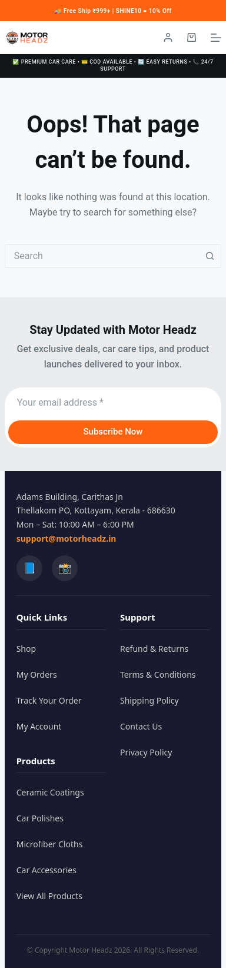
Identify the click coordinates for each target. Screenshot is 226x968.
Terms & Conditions (158, 674)
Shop (26, 648)
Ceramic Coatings (50, 792)
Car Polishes (40, 818)
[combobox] (102, 256)
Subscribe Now (112, 431)
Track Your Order (49, 700)
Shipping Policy (149, 700)
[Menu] (216, 37)
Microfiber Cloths (49, 844)
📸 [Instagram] (64, 568)
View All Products (49, 895)
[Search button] (209, 256)
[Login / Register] (168, 37)
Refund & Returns (154, 648)
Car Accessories (46, 870)
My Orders (36, 674)
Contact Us (141, 726)
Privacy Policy (146, 752)
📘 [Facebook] (29, 568)
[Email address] (113, 403)
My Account (39, 726)
